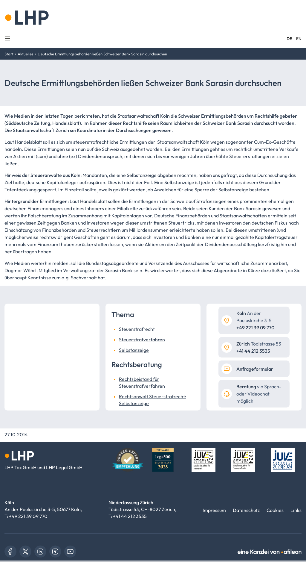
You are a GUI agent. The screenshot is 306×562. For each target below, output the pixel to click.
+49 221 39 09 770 (28, 516)
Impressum (214, 510)
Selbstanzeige (134, 350)
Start (8, 53)
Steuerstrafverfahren (142, 340)
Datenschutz (246, 510)
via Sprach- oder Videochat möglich (258, 394)
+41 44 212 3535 (130, 516)
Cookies (275, 510)
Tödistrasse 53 (258, 344)
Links (296, 510)
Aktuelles (25, 53)
